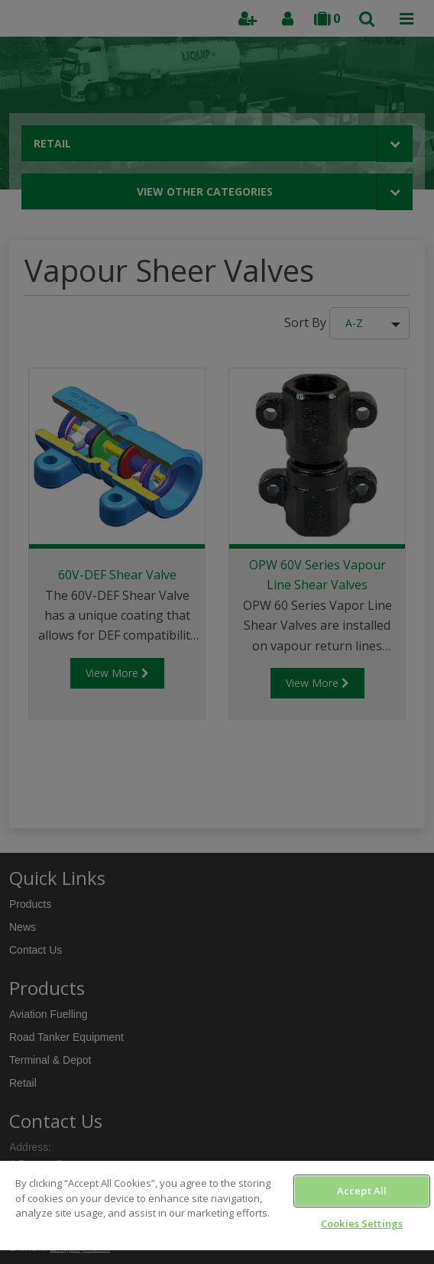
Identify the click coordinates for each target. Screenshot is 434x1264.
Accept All (362, 1191)
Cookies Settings (362, 1223)
